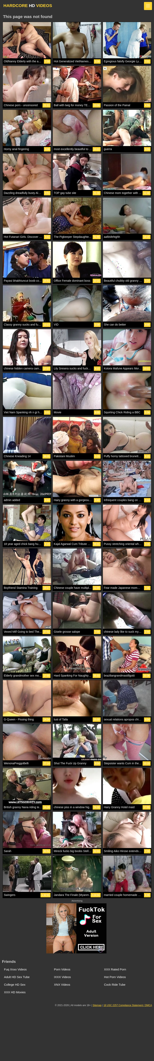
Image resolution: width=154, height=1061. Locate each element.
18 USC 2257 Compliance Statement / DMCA (127, 1005)
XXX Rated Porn (115, 969)
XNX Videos (62, 984)
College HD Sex (14, 984)
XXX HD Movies (15, 992)
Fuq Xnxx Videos (15, 969)
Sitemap (97, 1005)
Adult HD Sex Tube (17, 977)
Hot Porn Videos (115, 977)
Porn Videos (62, 969)
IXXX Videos (62, 977)
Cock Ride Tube (115, 984)
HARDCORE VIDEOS (27, 5)
